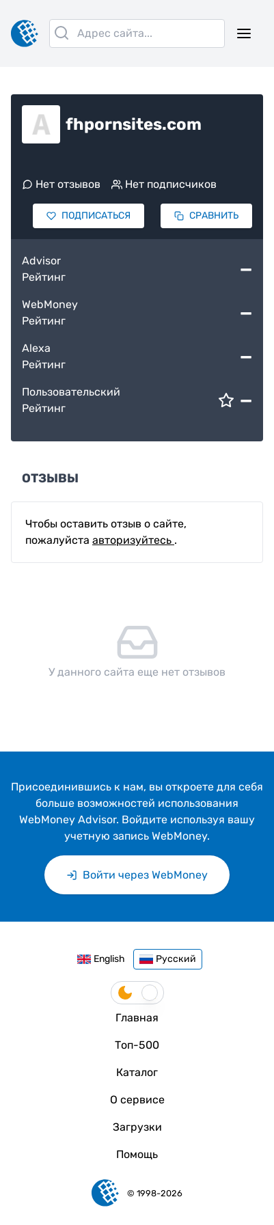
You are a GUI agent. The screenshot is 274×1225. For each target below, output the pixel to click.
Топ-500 (137, 1044)
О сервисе (137, 1099)
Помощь (137, 1154)
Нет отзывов (61, 184)
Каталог (137, 1072)
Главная (137, 1017)
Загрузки (137, 1126)
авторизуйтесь (133, 540)
